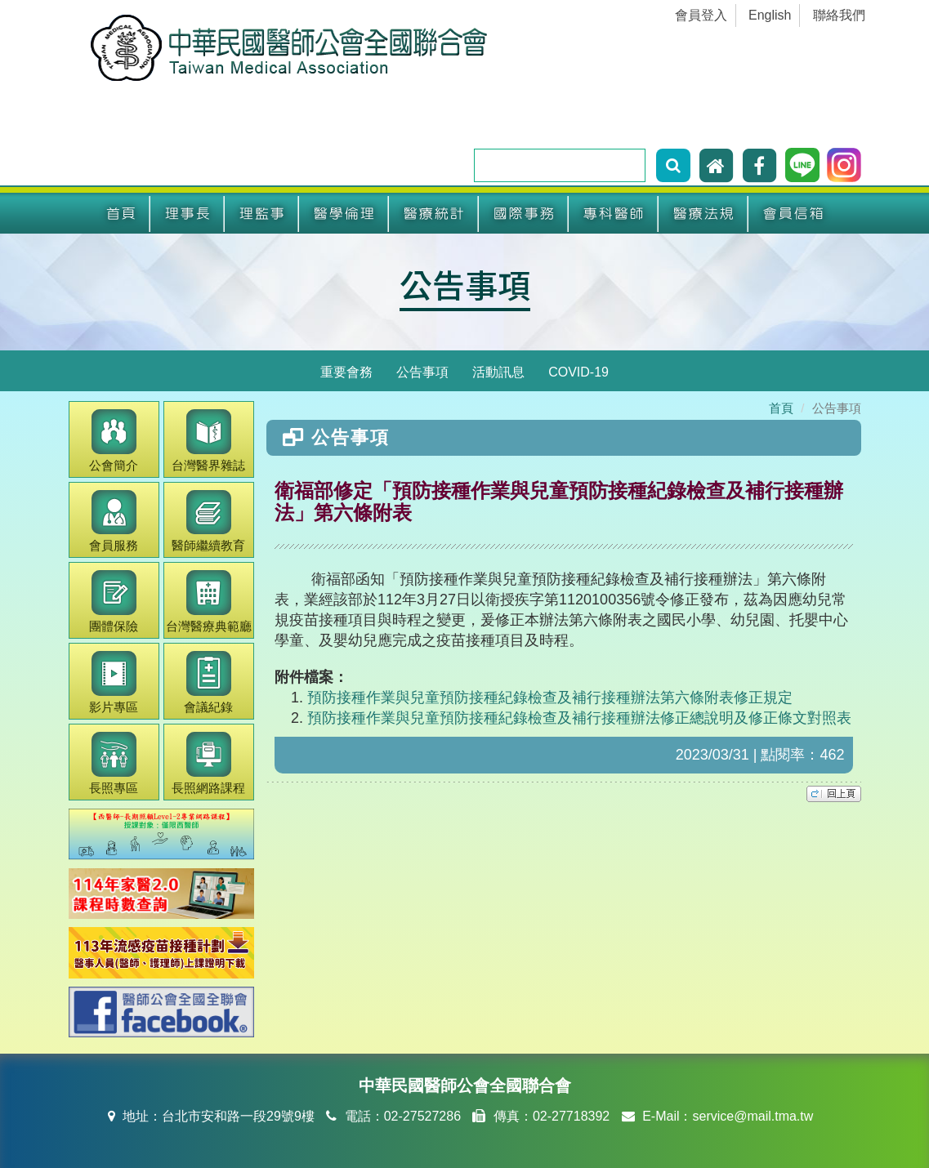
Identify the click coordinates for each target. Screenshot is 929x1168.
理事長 (187, 214)
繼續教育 (208, 521)
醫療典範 (209, 601)
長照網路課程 (208, 763)
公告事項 (465, 284)
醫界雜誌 (208, 440)
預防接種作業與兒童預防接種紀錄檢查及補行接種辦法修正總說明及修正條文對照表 (579, 718)
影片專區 (113, 682)
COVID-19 (578, 372)
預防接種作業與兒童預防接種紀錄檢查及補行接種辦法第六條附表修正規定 (550, 697)
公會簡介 (113, 440)
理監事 (262, 214)
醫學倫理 (344, 214)
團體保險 (113, 601)
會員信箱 (793, 214)
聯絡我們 (839, 15)
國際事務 (524, 214)
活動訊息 (498, 372)
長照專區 (113, 763)
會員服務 (113, 521)
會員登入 (701, 15)
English (769, 15)
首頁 (120, 214)
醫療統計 (434, 214)
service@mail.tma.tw (752, 1116)
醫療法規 (703, 214)
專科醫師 (614, 214)
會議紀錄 (208, 682)
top (833, 794)
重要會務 (346, 372)
